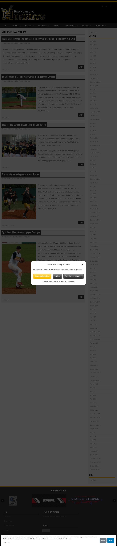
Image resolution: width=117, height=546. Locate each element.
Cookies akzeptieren (42, 276)
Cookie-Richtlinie (47, 281)
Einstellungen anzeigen (73, 276)
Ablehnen (57, 276)
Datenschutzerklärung (60, 281)
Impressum (71, 281)
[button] (82, 265)
